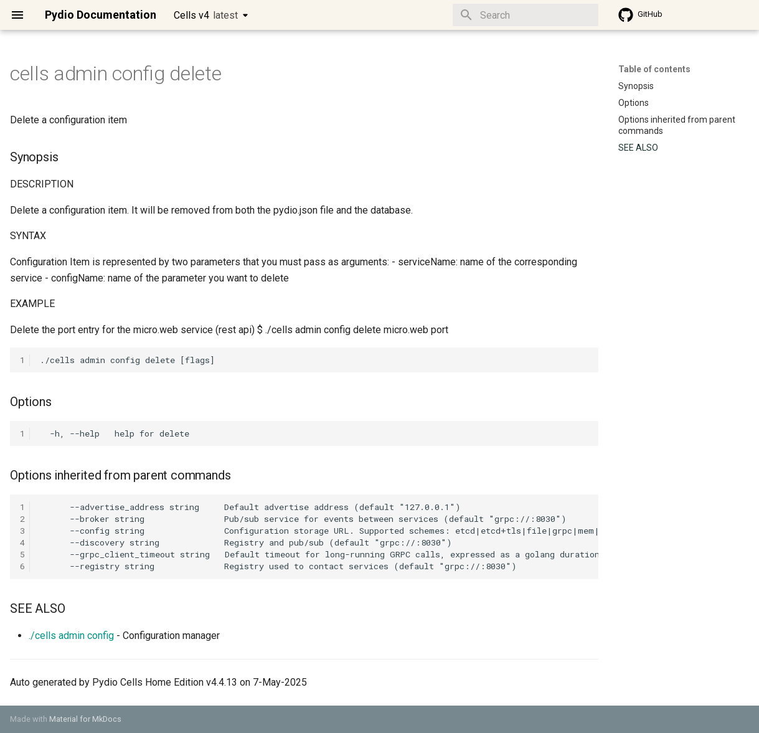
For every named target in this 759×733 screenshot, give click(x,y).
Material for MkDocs (85, 719)
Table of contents (654, 69)
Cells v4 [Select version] (206, 15)
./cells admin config (71, 635)
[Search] (525, 15)
